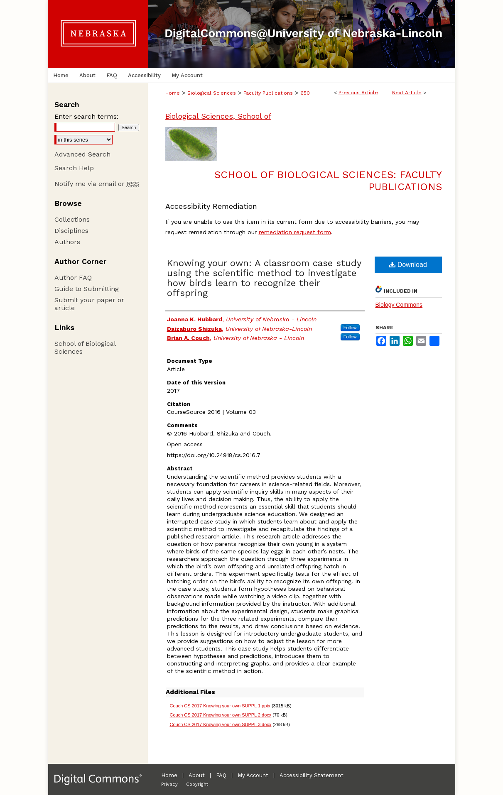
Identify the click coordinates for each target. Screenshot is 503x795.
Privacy (169, 784)
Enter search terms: (86, 116)
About (197, 775)
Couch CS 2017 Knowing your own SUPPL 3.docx (221, 724)
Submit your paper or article (89, 304)
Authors (67, 242)
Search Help (74, 168)
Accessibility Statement (312, 775)
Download (408, 264)
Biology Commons (399, 304)
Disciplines (71, 231)
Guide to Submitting (86, 289)
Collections (72, 219)
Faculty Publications (268, 93)
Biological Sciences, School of (218, 116)
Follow (350, 327)
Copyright (197, 784)
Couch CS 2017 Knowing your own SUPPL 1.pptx (220, 705)
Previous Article (358, 92)
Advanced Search (82, 154)
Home (172, 93)
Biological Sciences (211, 93)
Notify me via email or (96, 184)
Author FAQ (73, 277)
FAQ (221, 775)
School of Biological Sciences (84, 347)
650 (305, 93)
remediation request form (295, 232)
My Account (253, 775)
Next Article (407, 92)
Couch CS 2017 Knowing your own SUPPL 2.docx (221, 714)
